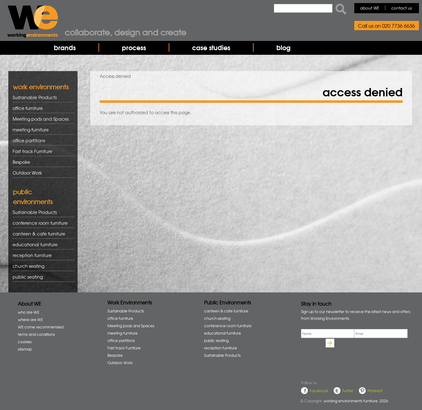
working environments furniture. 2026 (356, 401)
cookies (25, 341)
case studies (211, 47)
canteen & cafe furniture (41, 234)
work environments (41, 86)
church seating (28, 266)
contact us (401, 8)
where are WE (30, 319)
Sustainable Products (35, 97)
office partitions (41, 140)
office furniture (41, 108)
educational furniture (41, 244)
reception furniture (41, 255)
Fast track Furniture (32, 151)
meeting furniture (41, 130)
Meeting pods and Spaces (41, 119)
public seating (41, 277)
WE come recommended (40, 327)
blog (283, 47)
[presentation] (348, 363)
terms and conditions (36, 334)
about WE (369, 8)
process (134, 47)
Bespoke (21, 162)
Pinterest (375, 390)
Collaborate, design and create (125, 32)
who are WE (28, 312)
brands (65, 47)
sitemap (25, 349)
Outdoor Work (27, 173)
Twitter (347, 390)
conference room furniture (41, 223)
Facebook (319, 390)
